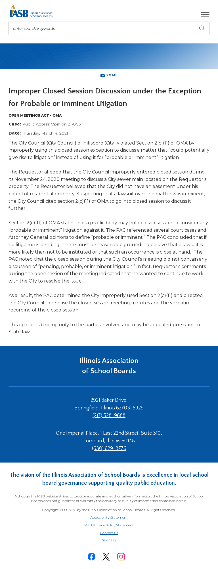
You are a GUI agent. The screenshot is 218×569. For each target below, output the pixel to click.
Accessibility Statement (109, 517)
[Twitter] (106, 556)
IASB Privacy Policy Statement (109, 525)
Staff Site (116, 540)
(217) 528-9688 (109, 416)
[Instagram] (120, 556)
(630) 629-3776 (109, 448)
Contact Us (109, 533)
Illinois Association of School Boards (109, 366)
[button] (205, 14)
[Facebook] (91, 556)
